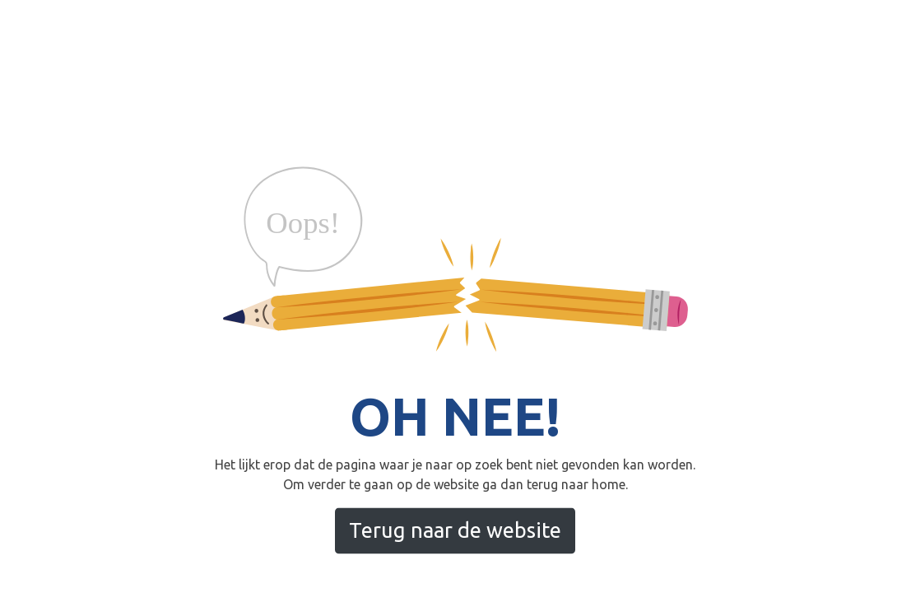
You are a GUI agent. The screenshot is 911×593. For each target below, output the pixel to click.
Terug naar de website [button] (455, 530)
